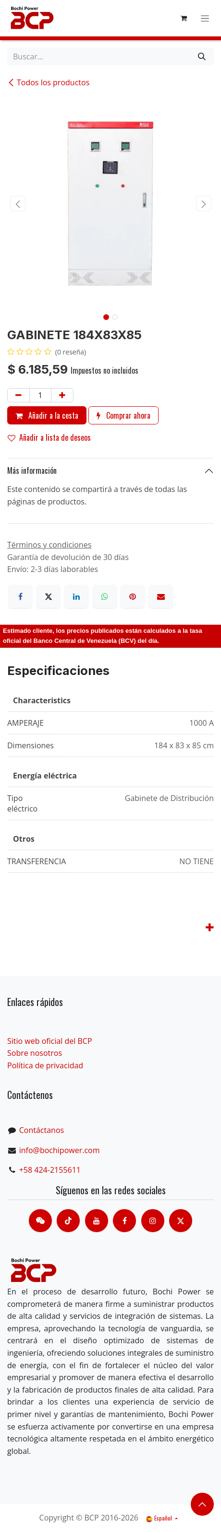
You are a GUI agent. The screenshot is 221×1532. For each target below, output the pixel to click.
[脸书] (124, 1220)
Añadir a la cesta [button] (46, 415)
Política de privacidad (45, 1065)
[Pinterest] (132, 596)
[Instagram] (152, 1220)
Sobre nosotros (34, 1053)
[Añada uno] (62, 395)
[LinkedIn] (76, 596)
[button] (17, 203)
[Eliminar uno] (18, 395)
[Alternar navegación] (205, 18)
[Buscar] (202, 56)
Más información (32, 470)
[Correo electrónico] (160, 596)
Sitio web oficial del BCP (49, 1041)
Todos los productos (48, 82)
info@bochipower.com (59, 1150)
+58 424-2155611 (50, 1170)
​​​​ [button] (202, 1504)
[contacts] (40, 1220)
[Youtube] (96, 1220)
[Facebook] (20, 596)
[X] (48, 596)
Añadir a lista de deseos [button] (49, 437)
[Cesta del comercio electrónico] (183, 18)
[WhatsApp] (104, 596)
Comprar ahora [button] (123, 415)
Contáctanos (41, 1130)
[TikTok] (68, 1220)
